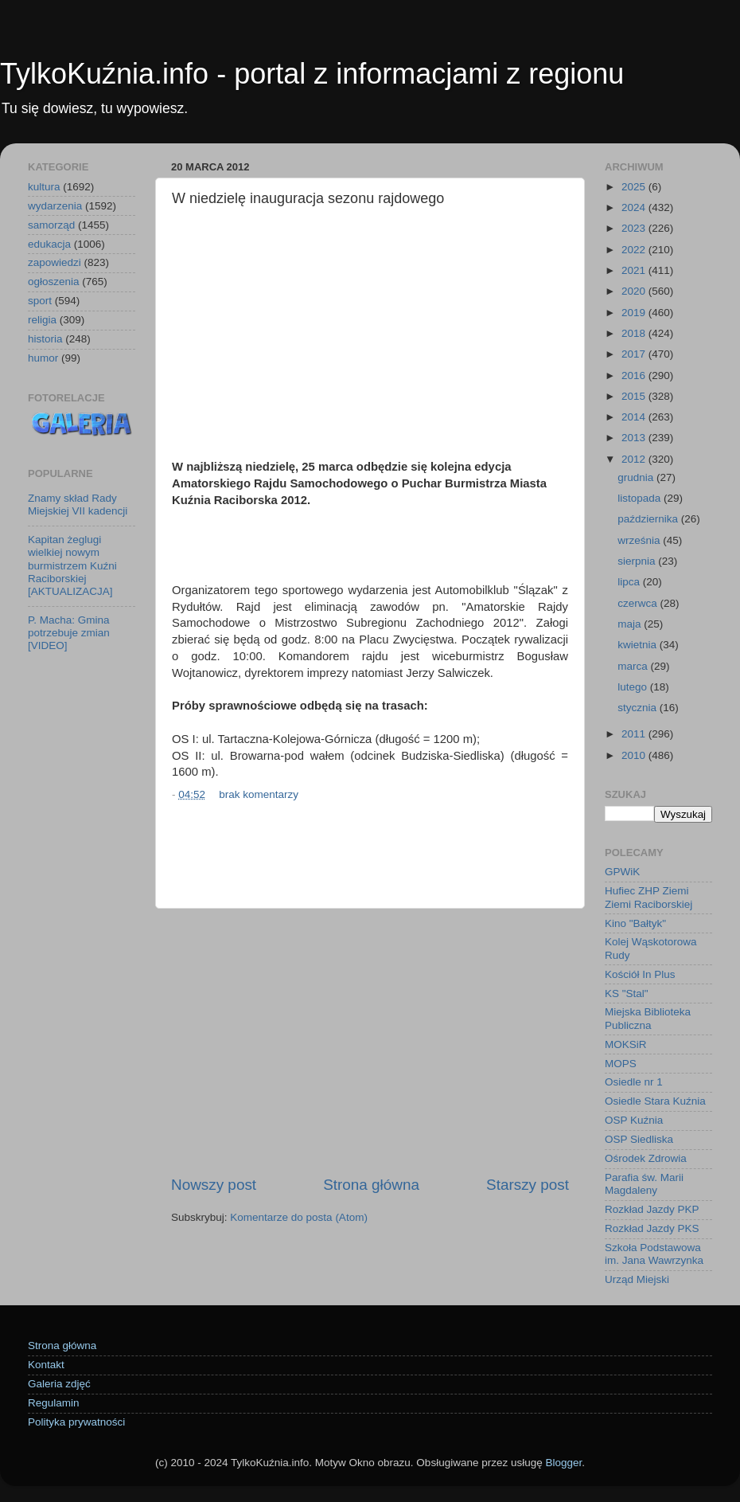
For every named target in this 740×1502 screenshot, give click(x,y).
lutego (633, 687)
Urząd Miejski (637, 1279)
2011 (634, 734)
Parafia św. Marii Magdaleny (644, 1183)
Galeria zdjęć (59, 1384)
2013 (634, 438)
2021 (634, 270)
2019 (634, 313)
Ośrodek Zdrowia (646, 1158)
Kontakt (46, 1365)
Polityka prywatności (76, 1422)
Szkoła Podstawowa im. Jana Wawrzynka (654, 1254)
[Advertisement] (370, 335)
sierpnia (637, 561)
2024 (634, 207)
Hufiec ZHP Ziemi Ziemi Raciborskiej (648, 897)
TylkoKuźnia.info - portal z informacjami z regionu (312, 73)
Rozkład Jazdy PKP (652, 1209)
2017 (634, 354)
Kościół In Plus (640, 974)
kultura (44, 187)
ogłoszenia (54, 281)
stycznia (638, 708)
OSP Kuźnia (634, 1120)
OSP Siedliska (639, 1139)
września (640, 540)
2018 (634, 333)
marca (633, 666)
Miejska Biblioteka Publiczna (648, 1018)
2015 (634, 396)
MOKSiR (626, 1044)
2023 (634, 228)
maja (630, 624)
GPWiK (622, 872)
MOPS (621, 1064)
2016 (634, 375)
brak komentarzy (258, 794)
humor (43, 358)
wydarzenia (55, 206)
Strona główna (371, 1184)
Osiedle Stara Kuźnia (655, 1101)
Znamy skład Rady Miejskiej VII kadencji (77, 504)
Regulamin (54, 1403)
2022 (634, 250)
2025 (634, 187)
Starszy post (527, 1184)
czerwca (638, 603)
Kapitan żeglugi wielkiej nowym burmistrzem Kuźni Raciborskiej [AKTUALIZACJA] (72, 565)
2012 (634, 459)
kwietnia (638, 645)
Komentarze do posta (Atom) (299, 1217)
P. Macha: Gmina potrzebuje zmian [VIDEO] (69, 632)
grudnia (636, 477)
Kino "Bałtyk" (635, 923)
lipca (630, 582)
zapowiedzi (54, 262)
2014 (634, 417)
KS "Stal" (626, 993)
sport (40, 301)
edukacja (49, 244)
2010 (634, 755)
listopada (640, 498)
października (649, 519)
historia (45, 339)
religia (42, 320)
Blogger (563, 1463)
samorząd (51, 225)
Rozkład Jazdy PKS (652, 1228)
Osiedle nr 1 (634, 1082)
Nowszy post (213, 1184)
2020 (634, 291)
